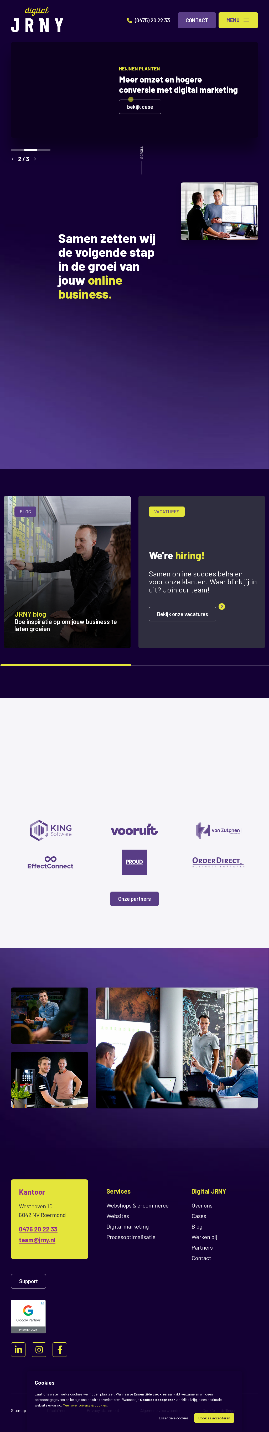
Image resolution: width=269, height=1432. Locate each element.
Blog (197, 1226)
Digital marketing (127, 1226)
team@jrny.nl (37, 1240)
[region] (134, 576)
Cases (199, 1215)
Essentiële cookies (174, 1418)
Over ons (202, 1205)
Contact (201, 1257)
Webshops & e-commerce (137, 1205)
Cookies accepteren (214, 1418)
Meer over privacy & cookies (85, 1405)
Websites (117, 1215)
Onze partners (134, 899)
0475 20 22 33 (38, 1229)
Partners (202, 1247)
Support (28, 1281)
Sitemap (18, 1410)
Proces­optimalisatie (131, 1236)
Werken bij (205, 1236)
